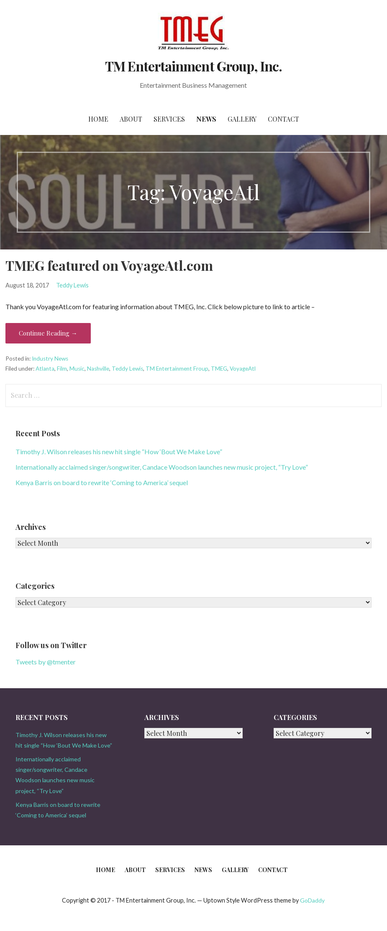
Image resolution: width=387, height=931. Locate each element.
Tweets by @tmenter (45, 662)
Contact (283, 118)
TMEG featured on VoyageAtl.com (109, 265)
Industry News (50, 358)
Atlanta (45, 368)
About (131, 118)
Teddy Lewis (72, 285)
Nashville (98, 368)
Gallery (242, 118)
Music (77, 368)
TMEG (219, 368)
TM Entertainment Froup (177, 368)
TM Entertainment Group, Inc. (193, 66)
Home (98, 118)
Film (62, 368)
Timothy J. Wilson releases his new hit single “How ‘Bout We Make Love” (118, 451)
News (206, 118)
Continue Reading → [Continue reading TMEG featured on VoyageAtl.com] (48, 333)
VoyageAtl (243, 368)
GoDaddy (312, 900)
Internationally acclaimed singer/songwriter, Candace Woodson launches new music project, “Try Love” (161, 467)
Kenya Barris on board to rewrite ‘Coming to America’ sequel (101, 482)
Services (169, 118)
